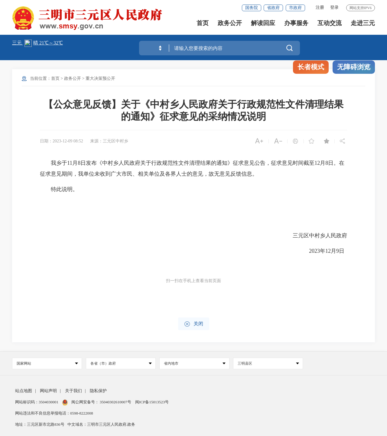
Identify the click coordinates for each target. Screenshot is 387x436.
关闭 (193, 324)
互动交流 (329, 24)
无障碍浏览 (353, 67)
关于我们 (73, 391)
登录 (334, 7)
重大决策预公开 (100, 78)
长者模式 (311, 67)
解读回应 (263, 24)
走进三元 (363, 24)
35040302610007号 (115, 402)
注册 (320, 7)
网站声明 (48, 391)
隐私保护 (98, 391)
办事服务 (296, 24)
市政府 (295, 7)
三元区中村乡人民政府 (320, 236)
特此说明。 (59, 189)
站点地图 (23, 391)
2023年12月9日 (328, 251)
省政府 (273, 7)
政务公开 (230, 24)
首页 (203, 24)
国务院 (251, 7)
